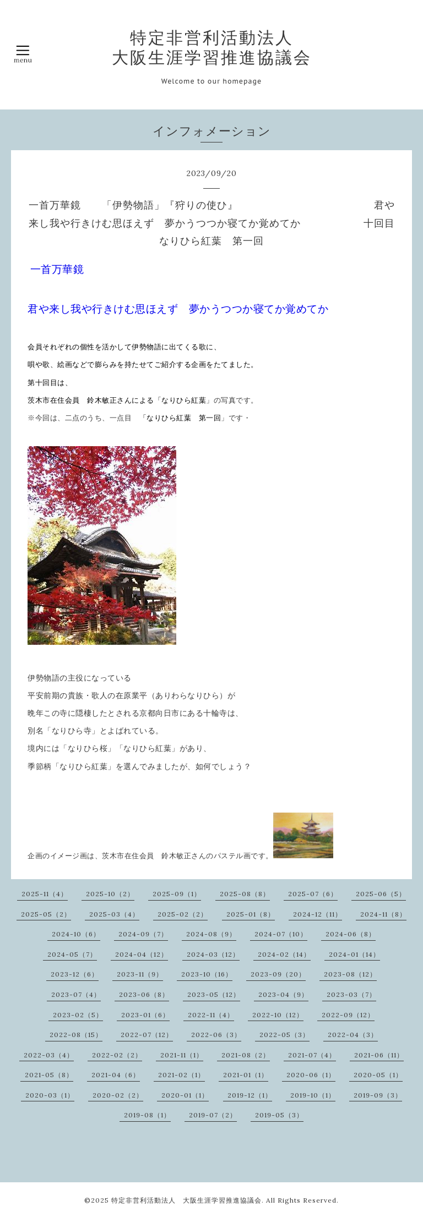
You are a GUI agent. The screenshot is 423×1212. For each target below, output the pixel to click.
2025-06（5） (381, 894)
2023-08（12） (350, 974)
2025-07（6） (313, 894)
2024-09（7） (143, 934)
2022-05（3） (284, 1034)
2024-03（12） (213, 954)
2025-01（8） (250, 914)
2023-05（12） (213, 994)
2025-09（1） (177, 894)
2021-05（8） (49, 1075)
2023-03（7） (351, 994)
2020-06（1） (310, 1075)
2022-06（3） (216, 1034)
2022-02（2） (117, 1055)
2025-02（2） (183, 914)
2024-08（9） (211, 934)
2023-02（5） (78, 1015)
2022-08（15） (76, 1034)
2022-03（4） (49, 1055)
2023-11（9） (140, 974)
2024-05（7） (72, 954)
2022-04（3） (353, 1034)
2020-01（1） (185, 1095)
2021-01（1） (245, 1075)
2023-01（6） (145, 1015)
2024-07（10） (280, 934)
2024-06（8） (351, 934)
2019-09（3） (378, 1095)
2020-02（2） (118, 1095)
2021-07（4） (312, 1055)
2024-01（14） (354, 954)
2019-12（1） (249, 1095)
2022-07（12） (147, 1034)
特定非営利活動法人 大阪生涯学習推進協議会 (212, 47)
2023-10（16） (206, 974)
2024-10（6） (76, 934)
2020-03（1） (49, 1095)
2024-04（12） (141, 954)
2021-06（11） (379, 1055)
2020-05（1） (378, 1075)
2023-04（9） (283, 994)
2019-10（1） (312, 1095)
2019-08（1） (147, 1115)
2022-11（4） (211, 1015)
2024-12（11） (317, 914)
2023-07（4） (76, 994)
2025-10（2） (110, 894)
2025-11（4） (44, 894)
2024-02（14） (284, 954)
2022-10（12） (277, 1015)
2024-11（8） (383, 914)
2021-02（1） (181, 1075)
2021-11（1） (181, 1055)
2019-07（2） (213, 1115)
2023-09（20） (278, 974)
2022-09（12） (348, 1015)
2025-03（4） (114, 914)
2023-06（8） (144, 994)
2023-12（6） (75, 974)
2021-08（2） (245, 1055)
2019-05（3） (279, 1115)
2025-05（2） (46, 914)
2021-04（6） (115, 1075)
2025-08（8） (245, 894)
